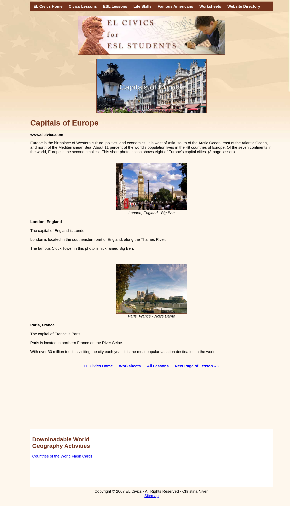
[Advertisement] (146, 402)
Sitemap (151, 496)
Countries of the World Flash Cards (62, 456)
